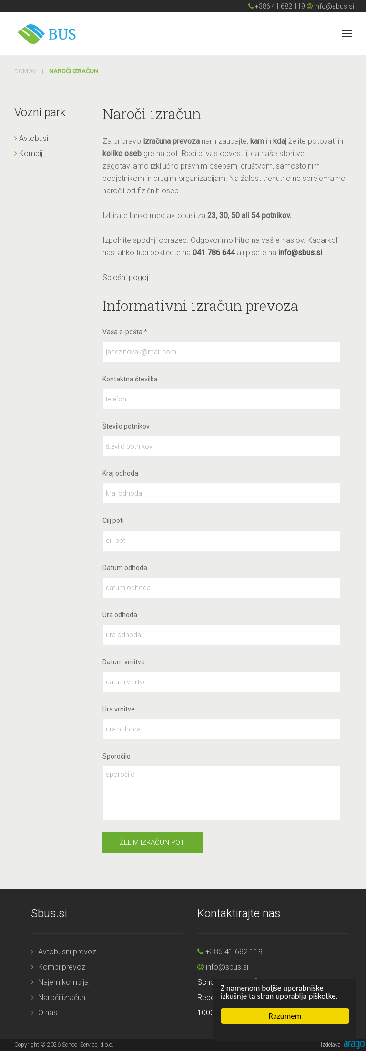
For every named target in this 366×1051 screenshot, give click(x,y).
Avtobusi (31, 138)
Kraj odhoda (120, 473)
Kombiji (29, 153)
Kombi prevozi (59, 966)
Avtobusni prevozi (64, 951)
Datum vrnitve (123, 662)
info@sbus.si (330, 6)
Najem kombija (60, 982)
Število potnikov (126, 426)
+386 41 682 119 (276, 6)
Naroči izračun (58, 997)
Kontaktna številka (130, 379)
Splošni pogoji (126, 277)
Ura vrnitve (118, 709)
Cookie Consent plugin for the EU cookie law (285, 1032)
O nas (44, 1012)
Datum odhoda (124, 567)
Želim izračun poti (153, 842)
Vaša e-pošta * (124, 332)
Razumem (285, 1016)
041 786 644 (214, 252)
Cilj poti (113, 520)
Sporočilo (116, 756)
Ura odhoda (119, 615)
